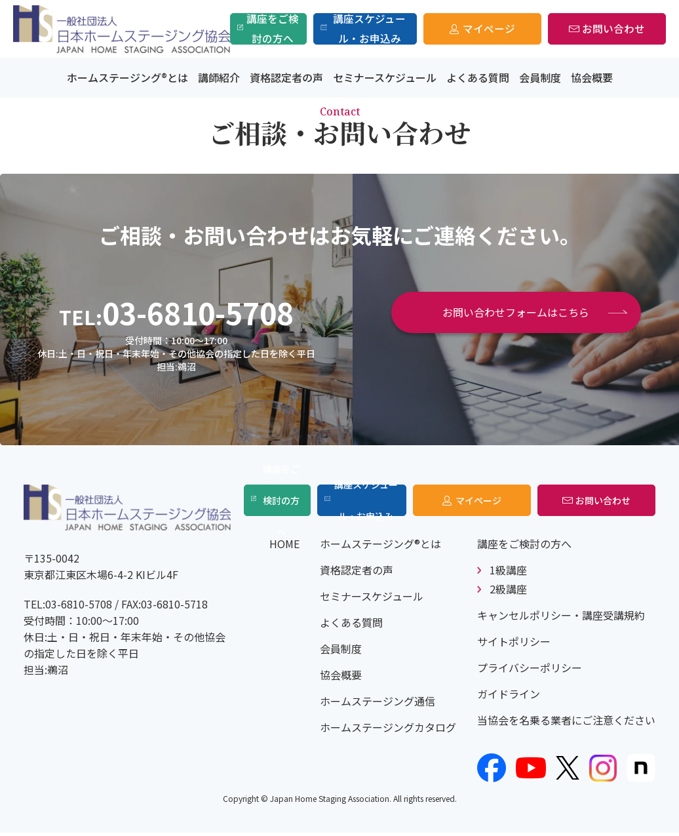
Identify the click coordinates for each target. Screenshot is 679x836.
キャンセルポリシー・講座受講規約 (561, 618)
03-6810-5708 (198, 313)
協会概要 (592, 77)
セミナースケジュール (384, 77)
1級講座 (508, 573)
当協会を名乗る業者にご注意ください (566, 723)
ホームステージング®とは (127, 77)
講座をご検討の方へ (273, 29)
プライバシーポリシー (529, 671)
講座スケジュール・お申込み (370, 29)
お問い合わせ (613, 28)
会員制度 (540, 77)
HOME (284, 547)
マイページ (489, 28)
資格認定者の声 (286, 77)
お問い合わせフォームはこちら (515, 312)
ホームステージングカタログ (388, 730)
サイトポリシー (514, 644)
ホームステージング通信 (377, 704)
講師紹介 (219, 77)
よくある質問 (477, 77)
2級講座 (508, 592)
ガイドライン (508, 697)
